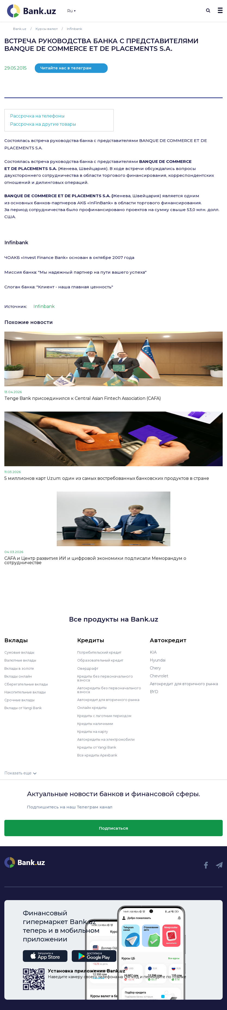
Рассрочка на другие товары (43, 124)
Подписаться (113, 827)
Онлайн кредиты (93, 707)
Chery (155, 668)
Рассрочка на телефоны (37, 116)
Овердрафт (88, 668)
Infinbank (16, 243)
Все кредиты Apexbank (100, 754)
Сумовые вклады (20, 652)
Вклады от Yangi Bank (25, 707)
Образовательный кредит (102, 660)
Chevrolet (159, 676)
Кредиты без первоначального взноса (107, 678)
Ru (71, 11)
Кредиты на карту (94, 730)
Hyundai (158, 660)
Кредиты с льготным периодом (107, 715)
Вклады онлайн (19, 676)
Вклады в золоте (20, 668)
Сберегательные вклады (28, 683)
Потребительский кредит (102, 652)
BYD (154, 691)
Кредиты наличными (97, 723)
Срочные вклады (20, 699)
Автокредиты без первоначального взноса (101, 689)
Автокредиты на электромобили (109, 738)
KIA (153, 652)
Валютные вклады (22, 660)
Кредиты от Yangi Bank (99, 746)
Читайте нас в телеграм (65, 68)
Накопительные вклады (27, 691)
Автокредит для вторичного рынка (111, 699)
